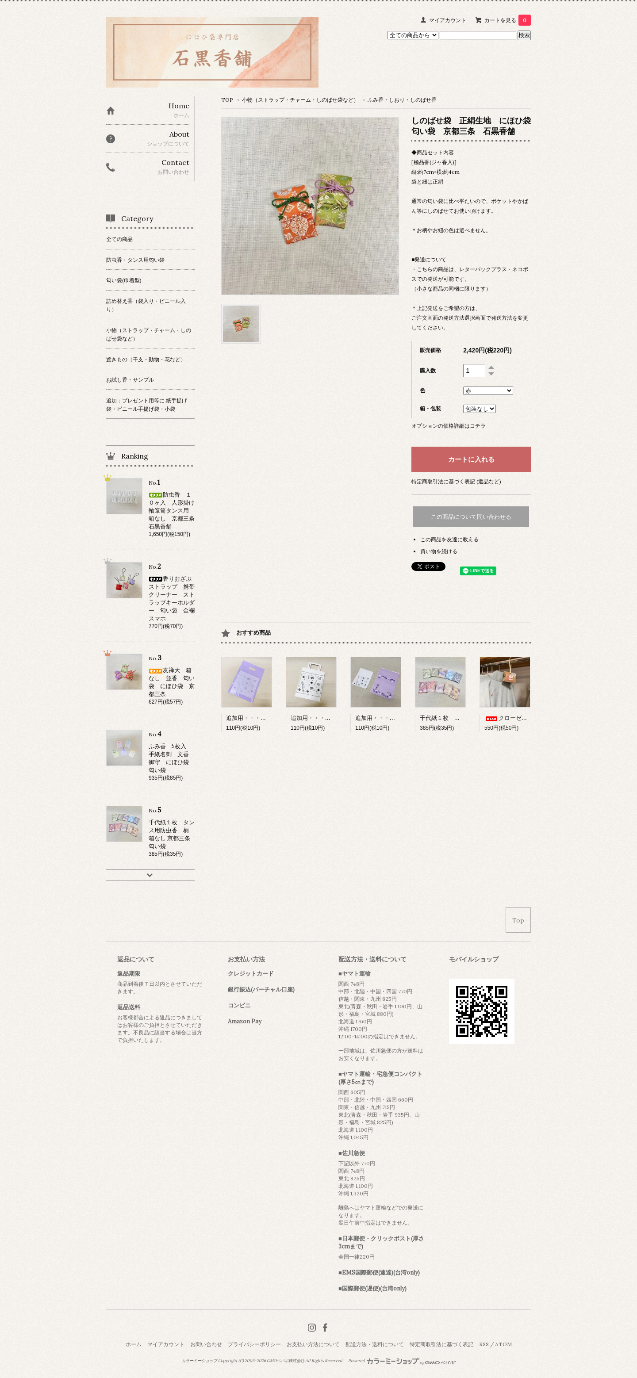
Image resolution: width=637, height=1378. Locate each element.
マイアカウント (447, 20)
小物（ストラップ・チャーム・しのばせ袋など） (300, 99)
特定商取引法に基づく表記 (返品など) (456, 481)
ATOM (503, 1344)
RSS (484, 1344)
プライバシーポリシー (254, 1344)
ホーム (134, 1344)
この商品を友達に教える (449, 539)
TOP (227, 99)
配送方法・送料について (374, 1344)
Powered (402, 1360)
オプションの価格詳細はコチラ (448, 425)
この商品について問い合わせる (471, 516)
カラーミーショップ (199, 1360)
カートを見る (507, 20)
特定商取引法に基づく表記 (441, 1344)
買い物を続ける (438, 551)
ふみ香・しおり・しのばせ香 (402, 99)
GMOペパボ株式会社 (285, 1360)
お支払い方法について (313, 1344)
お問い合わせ (206, 1344)
